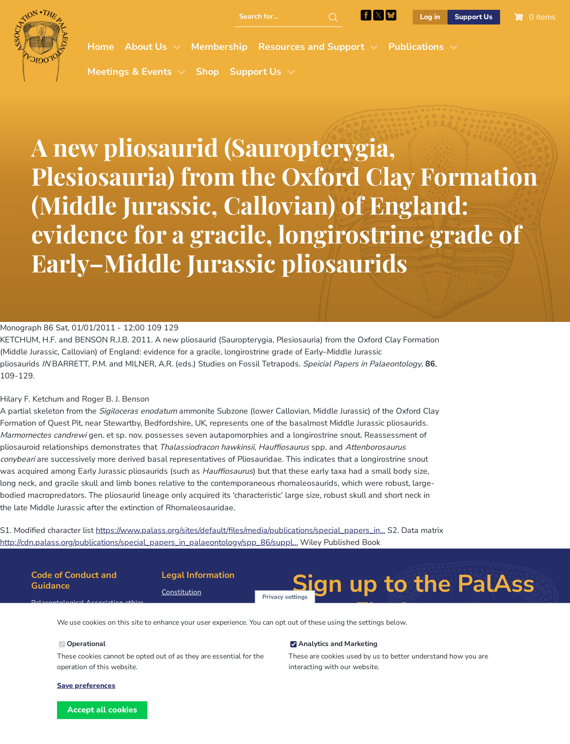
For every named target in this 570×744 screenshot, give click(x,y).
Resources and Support (311, 46)
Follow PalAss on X (378, 15)
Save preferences (86, 691)
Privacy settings (285, 602)
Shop (207, 71)
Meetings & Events (129, 71)
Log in (430, 17)
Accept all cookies (102, 715)
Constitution (181, 592)
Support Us (474, 17)
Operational (86, 649)
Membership (219, 46)
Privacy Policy (183, 606)
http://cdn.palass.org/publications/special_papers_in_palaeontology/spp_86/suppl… (149, 542)
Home (100, 46)
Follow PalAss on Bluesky (391, 15)
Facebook (366, 15)
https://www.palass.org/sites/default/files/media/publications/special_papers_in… (240, 530)
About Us (146, 46)
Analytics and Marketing (338, 649)
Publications (416, 46)
